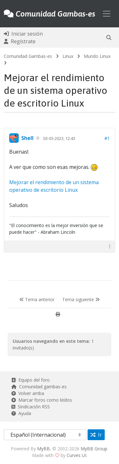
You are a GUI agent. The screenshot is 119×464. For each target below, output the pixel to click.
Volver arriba (27, 393)
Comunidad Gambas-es (28, 56)
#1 (107, 138)
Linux (68, 56)
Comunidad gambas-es (39, 387)
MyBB (43, 449)
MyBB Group (94, 449)
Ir (96, 434)
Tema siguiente (81, 299)
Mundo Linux (97, 56)
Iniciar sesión (23, 33)
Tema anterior (37, 299)
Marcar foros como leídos (41, 400)
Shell (27, 138)
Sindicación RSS (30, 407)
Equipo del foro (30, 380)
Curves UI (76, 455)
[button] (108, 37)
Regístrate (20, 41)
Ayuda (21, 413)
